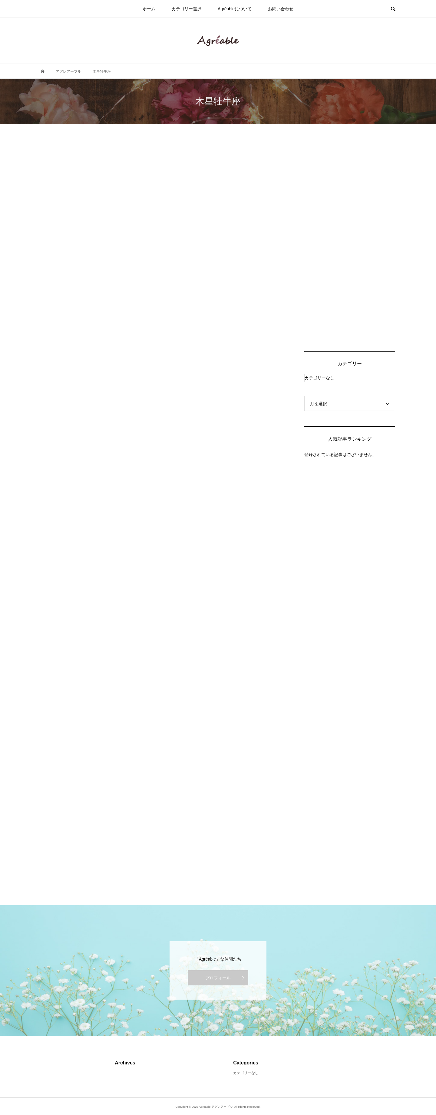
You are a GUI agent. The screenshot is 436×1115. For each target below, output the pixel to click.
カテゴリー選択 (186, 8)
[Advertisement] (349, 245)
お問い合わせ (280, 8)
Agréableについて (235, 8)
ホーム (149, 8)
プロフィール (218, 977)
